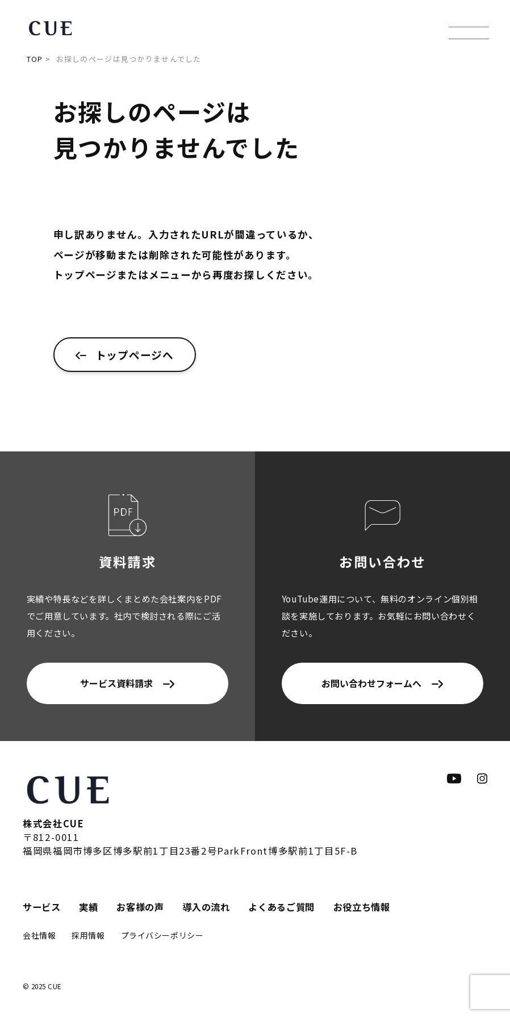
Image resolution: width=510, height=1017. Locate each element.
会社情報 (39, 935)
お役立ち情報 (361, 907)
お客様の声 (140, 907)
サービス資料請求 (116, 683)
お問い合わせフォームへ (371, 683)
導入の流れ (205, 907)
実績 (88, 907)
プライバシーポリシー (162, 935)
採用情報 (88, 935)
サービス (42, 907)
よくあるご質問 (281, 907)
